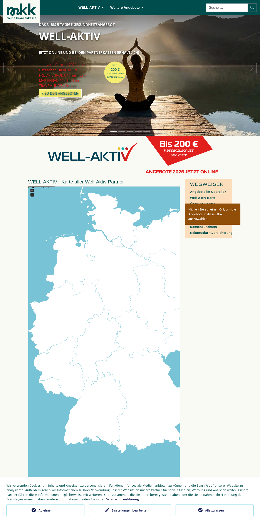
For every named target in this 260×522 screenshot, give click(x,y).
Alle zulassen (214, 510)
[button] (8, 68)
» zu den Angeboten (60, 93)
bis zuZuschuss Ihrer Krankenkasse (115, 71)
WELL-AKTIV (89, 7)
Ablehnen (45, 510)
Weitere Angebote (125, 7)
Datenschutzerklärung (122, 499)
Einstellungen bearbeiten (130, 510)
